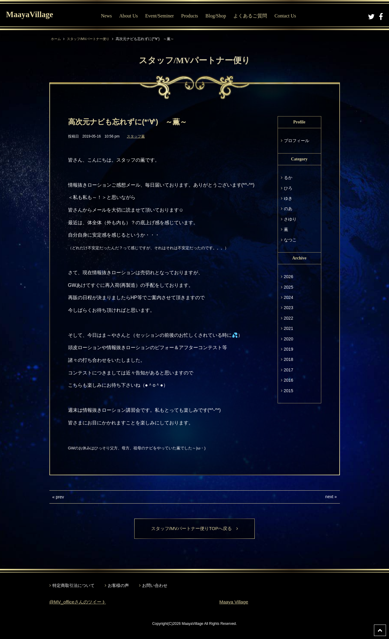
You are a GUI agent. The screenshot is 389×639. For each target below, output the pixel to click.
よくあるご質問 (253, 15)
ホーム (56, 39)
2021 (288, 328)
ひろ (288, 188)
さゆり (290, 219)
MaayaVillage (32, 15)
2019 (288, 349)
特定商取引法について (73, 585)
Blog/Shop (219, 15)
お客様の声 (118, 585)
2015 (288, 390)
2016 (288, 380)
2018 (288, 359)
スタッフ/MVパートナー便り (91, 39)
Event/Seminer (162, 15)
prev (60, 497)
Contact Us (288, 15)
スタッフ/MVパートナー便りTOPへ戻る (194, 528)
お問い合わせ (154, 585)
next (329, 496)
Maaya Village (234, 602)
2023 (288, 307)
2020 (288, 339)
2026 (288, 276)
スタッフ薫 (136, 136)
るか (288, 177)
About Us (131, 15)
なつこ (290, 239)
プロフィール (296, 140)
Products (192, 15)
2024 (288, 297)
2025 (288, 287)
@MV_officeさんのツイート (79, 602)
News (109, 15)
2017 (288, 370)
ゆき (288, 198)
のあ (288, 208)
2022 (288, 318)
